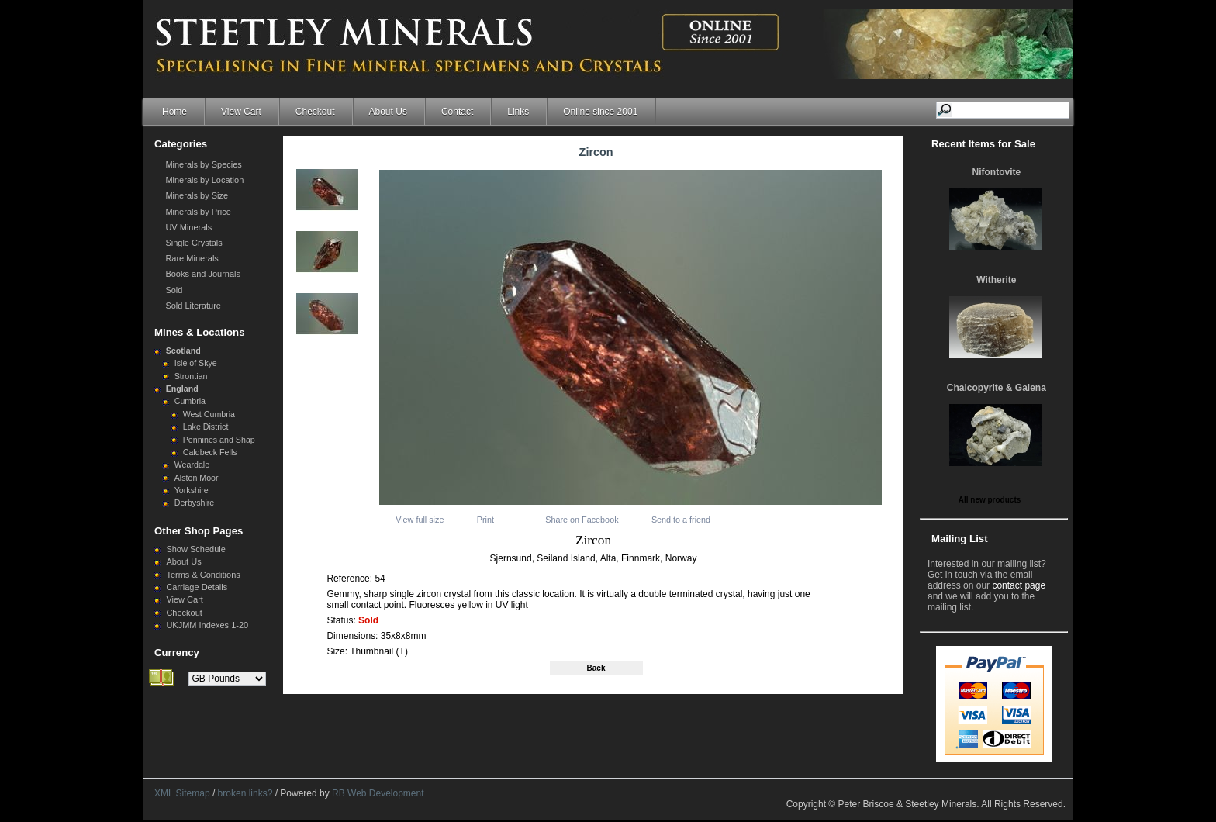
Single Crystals (193, 242)
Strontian (191, 376)
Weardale (191, 464)
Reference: (350, 578)
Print (485, 519)
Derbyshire (194, 502)
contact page (1018, 585)
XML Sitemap (182, 793)
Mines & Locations (199, 332)
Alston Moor (196, 477)
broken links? (245, 793)
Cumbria (190, 401)
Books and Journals (202, 273)
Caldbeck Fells (210, 452)
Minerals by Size (196, 195)
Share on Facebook (581, 519)
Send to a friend (680, 519)
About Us (388, 111)
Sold (173, 290)
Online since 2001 (600, 111)
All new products (990, 500)
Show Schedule (195, 549)
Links (518, 111)
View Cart (241, 111)
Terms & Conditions (203, 574)
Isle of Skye (195, 363)
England (182, 388)
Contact (457, 111)
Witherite (996, 280)
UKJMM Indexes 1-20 (207, 625)
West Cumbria (209, 414)
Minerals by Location (204, 180)
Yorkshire (191, 490)
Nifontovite (996, 172)
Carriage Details (196, 587)
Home (174, 111)
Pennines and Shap (219, 439)
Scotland (183, 350)
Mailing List (959, 538)
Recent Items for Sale (983, 144)
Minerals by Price (197, 211)
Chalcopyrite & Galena (996, 387)
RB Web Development (378, 793)
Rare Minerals (191, 258)
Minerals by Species (203, 164)
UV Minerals (188, 227)
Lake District (206, 426)
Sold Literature (193, 305)
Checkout (315, 111)
